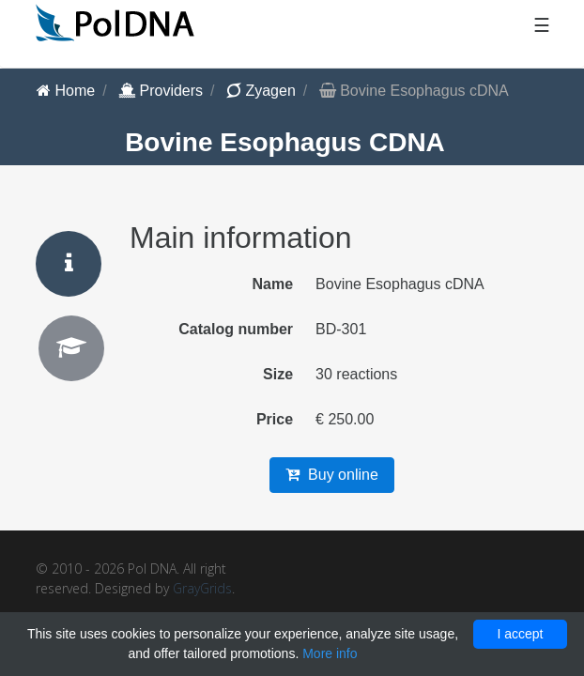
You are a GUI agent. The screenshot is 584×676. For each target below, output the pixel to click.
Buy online (331, 475)
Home (66, 91)
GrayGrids (202, 588)
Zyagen (261, 91)
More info (329, 653)
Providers (160, 91)
